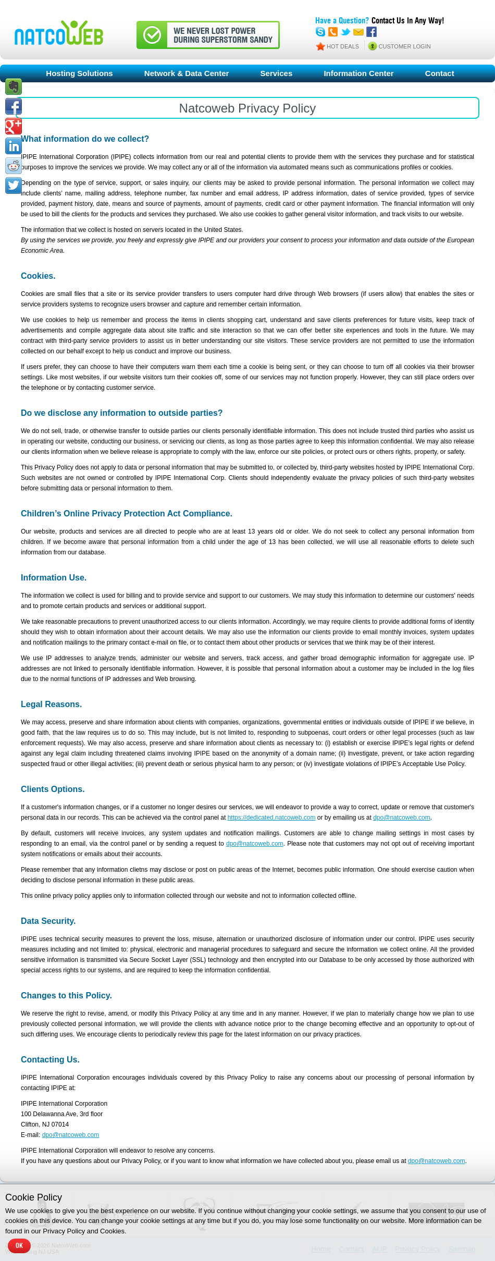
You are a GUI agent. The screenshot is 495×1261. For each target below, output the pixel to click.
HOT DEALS (343, 46)
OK (19, 1246)
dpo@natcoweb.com (401, 817)
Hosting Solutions (79, 73)
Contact (439, 73)
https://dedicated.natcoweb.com (272, 817)
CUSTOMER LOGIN (405, 46)
